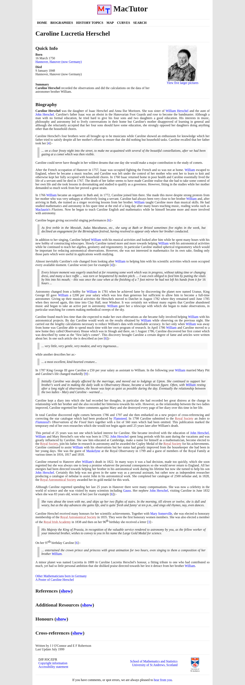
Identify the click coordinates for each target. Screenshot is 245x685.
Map (110, 22)
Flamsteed (120, 418)
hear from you (163, 680)
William (190, 170)
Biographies (61, 22)
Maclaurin (42, 209)
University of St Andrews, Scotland (155, 665)
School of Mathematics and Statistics (154, 661)
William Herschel (177, 110)
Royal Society (184, 418)
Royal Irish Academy (57, 522)
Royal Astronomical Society (58, 479)
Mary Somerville (161, 513)
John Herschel (44, 114)
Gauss (127, 490)
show (66, 591)
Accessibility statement (53, 666)
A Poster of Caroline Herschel (54, 579)
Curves (123, 22)
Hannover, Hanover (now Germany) (58, 61)
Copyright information (52, 663)
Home (42, 22)
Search (140, 22)
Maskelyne (93, 451)
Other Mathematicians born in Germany (61, 576)
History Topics (89, 22)
